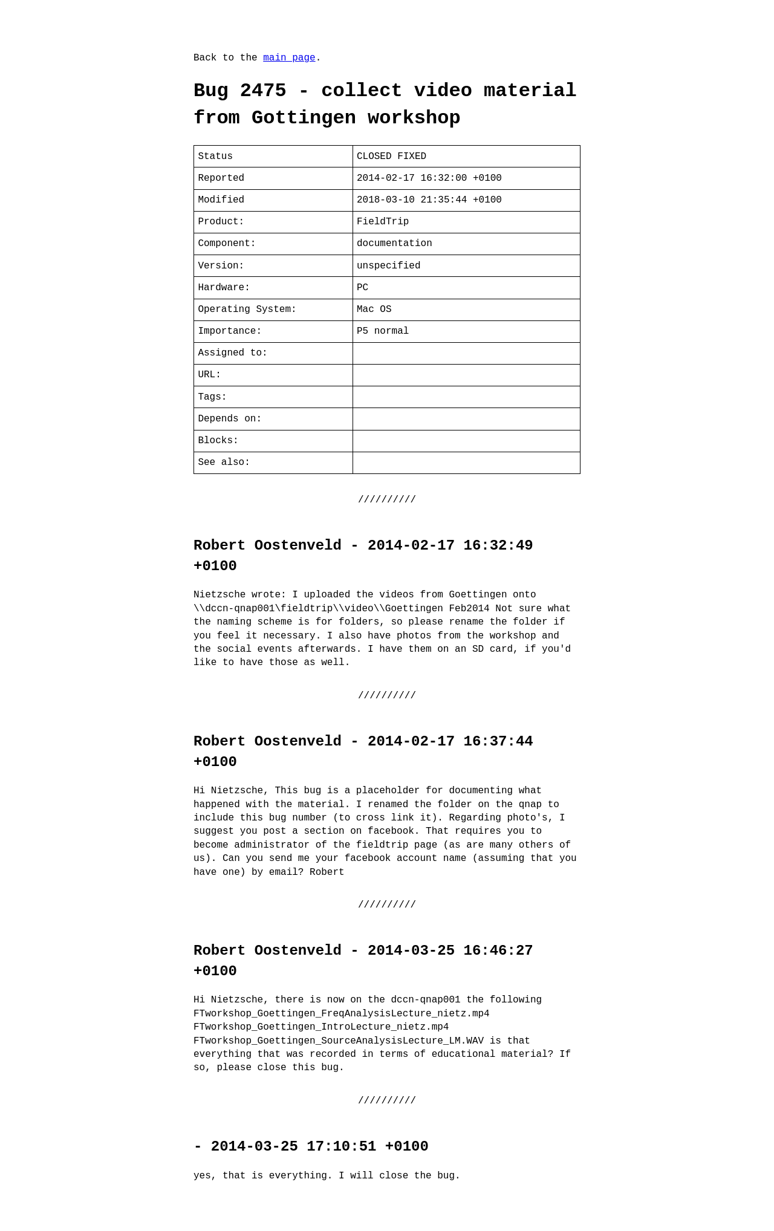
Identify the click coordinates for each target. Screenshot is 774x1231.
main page (289, 58)
